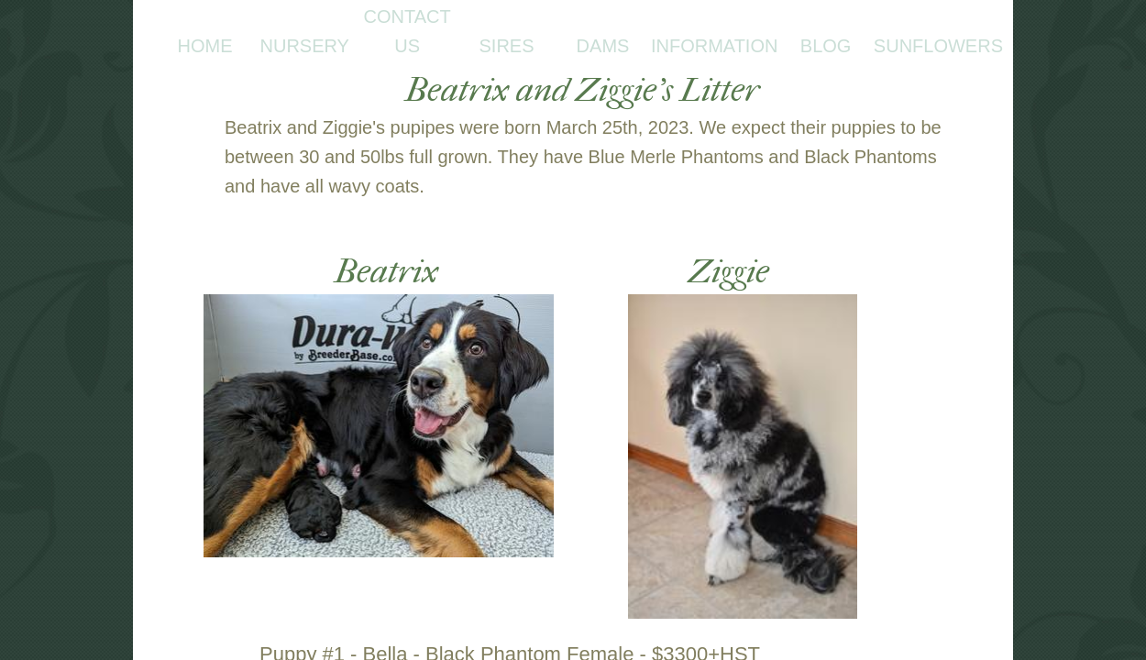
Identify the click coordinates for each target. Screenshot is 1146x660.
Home (205, 46)
